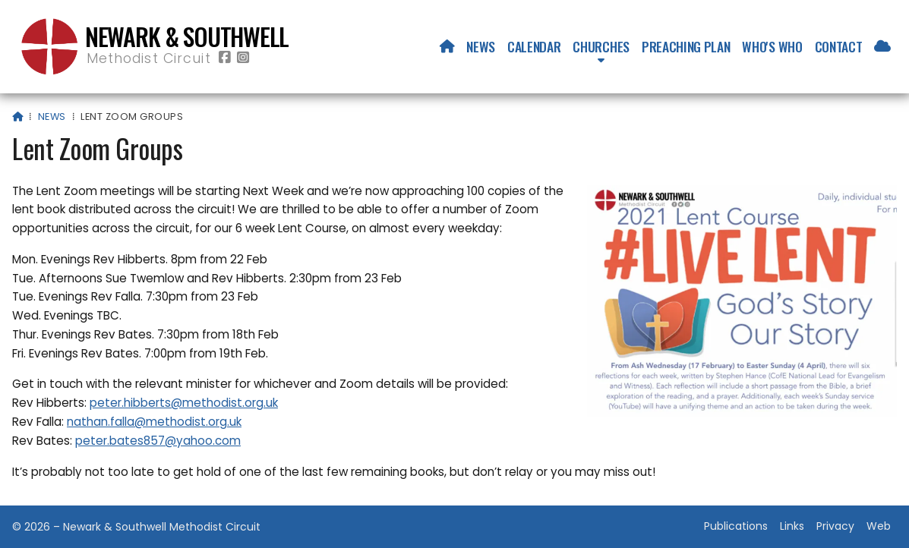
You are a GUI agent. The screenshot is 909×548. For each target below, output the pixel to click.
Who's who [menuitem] (772, 46)
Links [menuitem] (792, 526)
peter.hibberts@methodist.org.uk (184, 403)
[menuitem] (447, 46)
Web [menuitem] (878, 526)
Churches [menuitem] (601, 46)
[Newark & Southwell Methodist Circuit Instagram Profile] (243, 58)
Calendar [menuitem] (533, 46)
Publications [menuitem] (736, 526)
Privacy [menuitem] (835, 526)
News (52, 116)
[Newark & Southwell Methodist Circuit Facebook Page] (225, 58)
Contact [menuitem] (839, 46)
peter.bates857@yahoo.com (158, 441)
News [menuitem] (480, 46)
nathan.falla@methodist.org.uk (154, 422)
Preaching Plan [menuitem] (686, 46)
